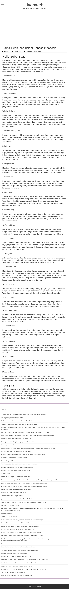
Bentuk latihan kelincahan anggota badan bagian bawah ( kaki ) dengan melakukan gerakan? (28, 448)
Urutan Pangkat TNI (7, 461)
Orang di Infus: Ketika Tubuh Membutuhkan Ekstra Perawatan (19, 424)
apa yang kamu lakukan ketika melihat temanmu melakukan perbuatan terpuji (24, 486)
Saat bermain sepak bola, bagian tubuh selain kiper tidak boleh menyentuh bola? (25, 559)
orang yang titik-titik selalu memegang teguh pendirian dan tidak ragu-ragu (23, 454)
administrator (7, 51)
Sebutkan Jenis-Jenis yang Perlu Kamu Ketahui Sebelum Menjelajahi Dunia (23, 502)
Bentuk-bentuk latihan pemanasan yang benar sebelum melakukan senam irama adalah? (27, 435)
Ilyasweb (34, 4)
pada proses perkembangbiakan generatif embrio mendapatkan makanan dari (24, 483)
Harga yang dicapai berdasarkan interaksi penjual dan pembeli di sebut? (22, 535)
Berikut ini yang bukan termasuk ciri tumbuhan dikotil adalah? (19, 421)
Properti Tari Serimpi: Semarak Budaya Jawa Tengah (16, 575)
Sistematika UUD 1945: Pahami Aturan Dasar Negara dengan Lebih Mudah (23, 569)
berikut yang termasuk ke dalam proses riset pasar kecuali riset (19, 526)
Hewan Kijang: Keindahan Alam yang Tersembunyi (16, 489)
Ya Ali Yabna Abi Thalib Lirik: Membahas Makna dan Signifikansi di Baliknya (23, 414)
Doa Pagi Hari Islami (7, 513)
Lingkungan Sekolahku (8, 445)
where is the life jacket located (10, 505)
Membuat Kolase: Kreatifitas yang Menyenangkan (16, 556)
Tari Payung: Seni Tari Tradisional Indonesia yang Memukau (19, 464)
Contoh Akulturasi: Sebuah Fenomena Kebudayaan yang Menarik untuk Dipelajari (25, 432)
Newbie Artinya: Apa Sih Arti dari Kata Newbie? (15, 523)
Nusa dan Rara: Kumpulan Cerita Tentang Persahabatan (18, 547)
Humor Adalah (5, 544)
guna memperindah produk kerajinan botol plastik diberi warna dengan (22, 499)
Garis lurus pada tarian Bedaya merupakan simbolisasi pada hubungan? (22, 520)
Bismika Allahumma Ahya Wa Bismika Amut (14, 457)
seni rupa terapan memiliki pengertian (12, 418)
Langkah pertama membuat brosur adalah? (14, 553)
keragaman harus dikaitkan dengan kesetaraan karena (17, 467)
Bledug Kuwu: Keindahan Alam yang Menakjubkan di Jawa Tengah (21, 532)
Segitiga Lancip (5, 473)
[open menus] (3, 5)
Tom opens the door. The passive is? (12, 495)
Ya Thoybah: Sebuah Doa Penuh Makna (13, 572)
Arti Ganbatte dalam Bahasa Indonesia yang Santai (16, 451)
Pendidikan (29, 51)
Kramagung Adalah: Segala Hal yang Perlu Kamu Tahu (17, 442)
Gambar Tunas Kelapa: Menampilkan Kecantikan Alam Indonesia (20, 563)
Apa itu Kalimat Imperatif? (9, 516)
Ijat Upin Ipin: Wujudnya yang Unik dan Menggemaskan (17, 529)
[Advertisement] (34, 25)
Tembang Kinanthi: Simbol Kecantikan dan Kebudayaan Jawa (19, 550)
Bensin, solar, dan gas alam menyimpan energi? (15, 476)
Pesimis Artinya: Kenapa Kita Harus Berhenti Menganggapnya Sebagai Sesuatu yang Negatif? (29, 480)
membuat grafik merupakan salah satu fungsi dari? (16, 470)
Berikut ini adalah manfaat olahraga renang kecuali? (16, 438)
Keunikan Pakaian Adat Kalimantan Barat (13, 492)
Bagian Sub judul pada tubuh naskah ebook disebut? (16, 566)
